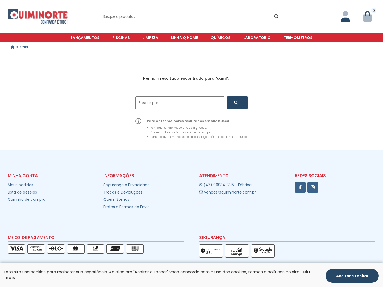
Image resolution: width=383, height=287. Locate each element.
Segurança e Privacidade (126, 184)
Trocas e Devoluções (123, 192)
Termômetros (298, 37)
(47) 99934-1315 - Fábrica (225, 184)
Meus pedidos (20, 184)
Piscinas (121, 37)
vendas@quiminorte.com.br (227, 192)
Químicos (221, 37)
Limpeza (150, 37)
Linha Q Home (184, 37)
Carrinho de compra (26, 199)
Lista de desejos (22, 192)
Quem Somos (116, 199)
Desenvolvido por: (191, 282)
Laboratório (257, 37)
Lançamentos (85, 37)
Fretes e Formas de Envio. (127, 206)
